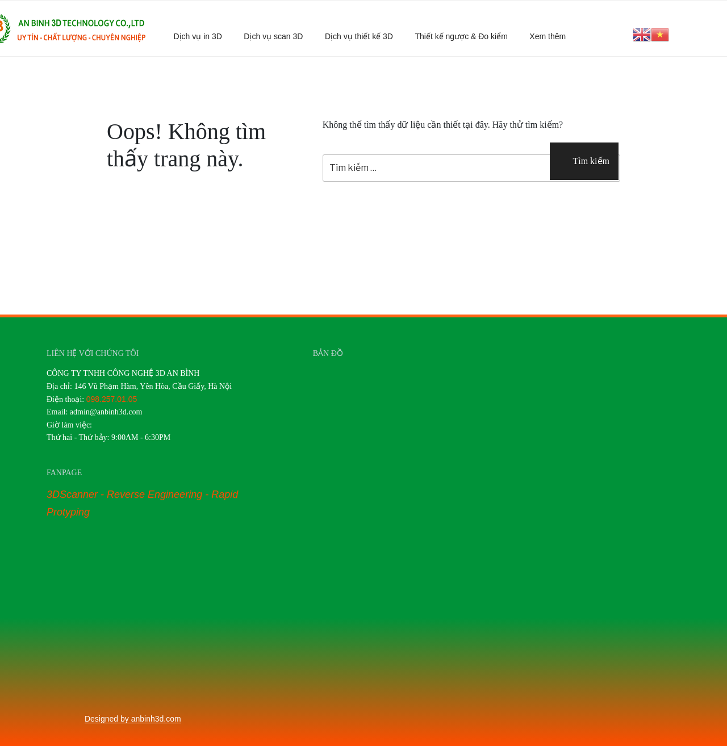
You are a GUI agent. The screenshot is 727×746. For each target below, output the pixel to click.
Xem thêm (552, 36)
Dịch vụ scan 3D (273, 36)
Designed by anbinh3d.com (133, 718)
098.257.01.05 (111, 399)
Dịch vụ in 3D (198, 36)
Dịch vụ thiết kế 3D (359, 36)
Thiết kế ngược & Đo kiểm (461, 36)
